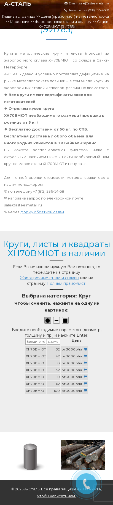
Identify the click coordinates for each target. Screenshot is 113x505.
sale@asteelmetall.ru (94, 3)
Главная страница (18, 16)
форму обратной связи (42, 212)
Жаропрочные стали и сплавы (63, 21)
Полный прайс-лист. (66, 283)
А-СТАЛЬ (17, 4)
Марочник (19, 21)
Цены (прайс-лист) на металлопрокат (76, 16)
